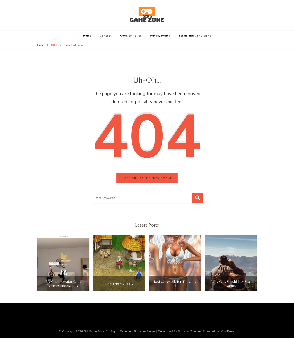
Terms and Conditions (194, 35)
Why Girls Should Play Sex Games (230, 284)
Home (87, 35)
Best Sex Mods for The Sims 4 (175, 284)
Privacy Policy (160, 35)
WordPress (227, 332)
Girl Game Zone (94, 332)
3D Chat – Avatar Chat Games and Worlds (63, 284)
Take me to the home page (147, 177)
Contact (106, 35)
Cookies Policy (131, 35)
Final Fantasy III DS (119, 284)
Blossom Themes (189, 332)
